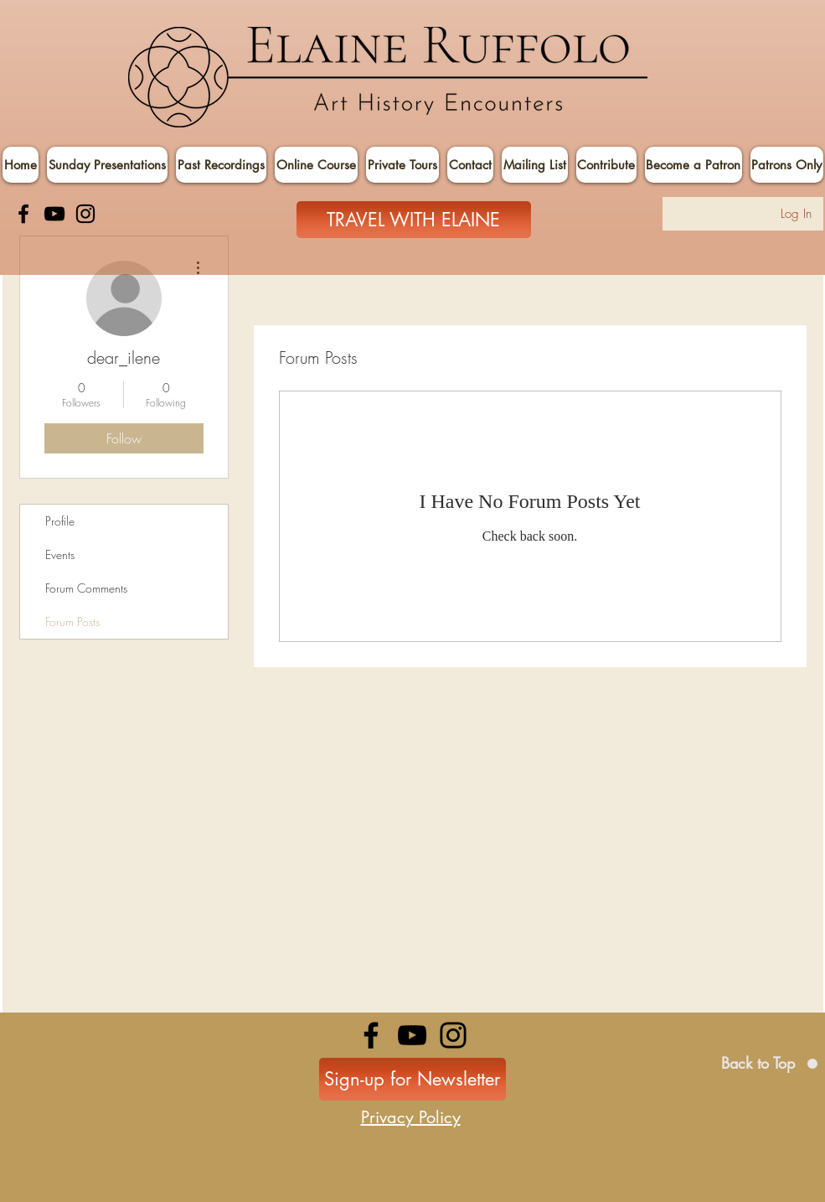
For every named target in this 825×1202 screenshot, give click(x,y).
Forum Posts (72, 621)
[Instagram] (85, 213)
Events (60, 554)
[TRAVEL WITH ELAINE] (413, 219)
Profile (60, 521)
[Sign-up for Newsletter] (412, 1079)
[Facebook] (23, 213)
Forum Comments (86, 588)
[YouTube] (54, 213)
